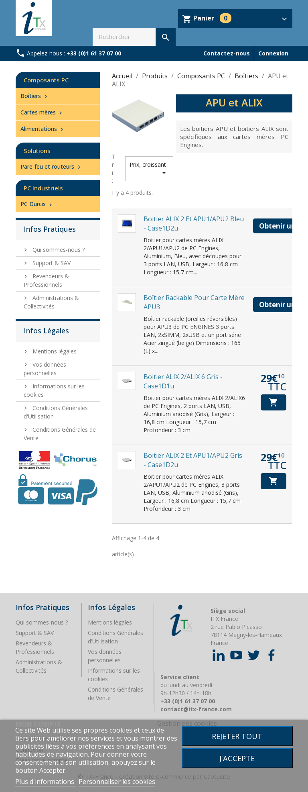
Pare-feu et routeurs (51, 166)
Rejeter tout (237, 736)
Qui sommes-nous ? (58, 249)
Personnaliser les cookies (117, 781)
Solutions (37, 151)
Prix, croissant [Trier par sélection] (149, 169)
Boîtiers (34, 96)
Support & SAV (51, 263)
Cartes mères (42, 112)
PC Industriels (43, 188)
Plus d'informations (45, 781)
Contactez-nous (226, 53)
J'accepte (237, 758)
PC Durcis (37, 204)
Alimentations (42, 129)
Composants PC (46, 80)
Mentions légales (54, 351)
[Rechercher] (134, 37)
